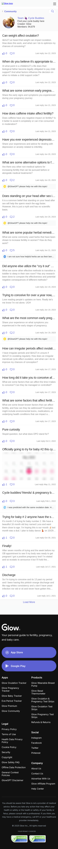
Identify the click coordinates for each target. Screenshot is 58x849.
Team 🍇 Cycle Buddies (30, 18)
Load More (29, 602)
